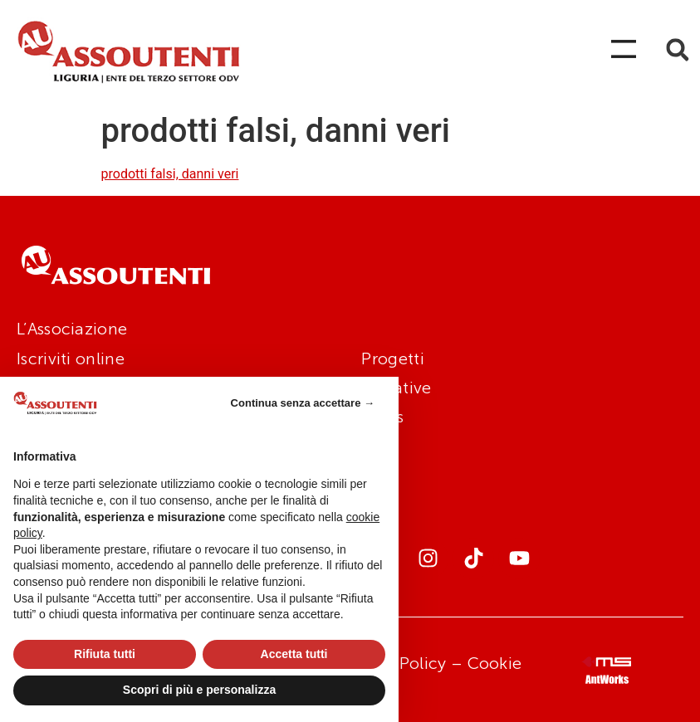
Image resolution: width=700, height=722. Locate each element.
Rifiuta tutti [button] (104, 654)
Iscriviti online (71, 358)
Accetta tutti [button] (294, 654)
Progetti (392, 358)
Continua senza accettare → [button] (302, 403)
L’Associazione (72, 329)
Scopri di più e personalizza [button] (199, 689)
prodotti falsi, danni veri (170, 174)
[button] (677, 50)
